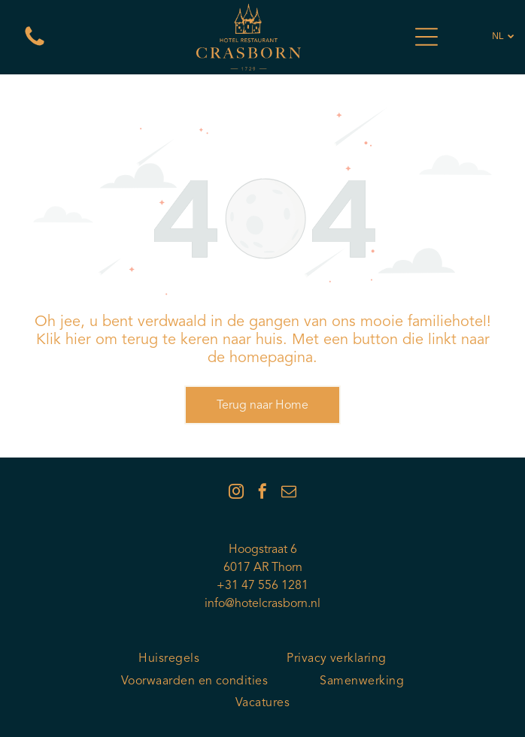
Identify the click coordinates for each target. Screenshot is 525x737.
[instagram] (236, 493)
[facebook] (262, 493)
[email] (289, 493)
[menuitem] (169, 659)
